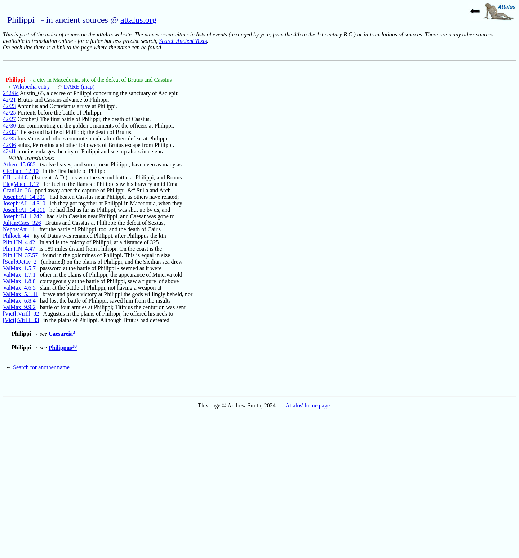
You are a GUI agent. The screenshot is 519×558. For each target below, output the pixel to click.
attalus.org (138, 19)
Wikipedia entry (31, 87)
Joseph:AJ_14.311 (24, 210)
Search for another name (41, 367)
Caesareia (62, 334)
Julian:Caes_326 (22, 223)
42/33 (9, 132)
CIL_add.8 (15, 177)
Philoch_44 (16, 236)
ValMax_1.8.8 (19, 281)
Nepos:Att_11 (19, 229)
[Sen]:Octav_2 (19, 262)
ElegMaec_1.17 (21, 184)
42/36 (9, 145)
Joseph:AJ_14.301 (24, 197)
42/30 (9, 125)
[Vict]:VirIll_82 (21, 314)
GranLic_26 (17, 190)
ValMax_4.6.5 (19, 288)
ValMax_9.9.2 (19, 307)
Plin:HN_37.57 (20, 255)
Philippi (16, 80)
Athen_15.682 (19, 164)
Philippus (63, 348)
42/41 (9, 151)
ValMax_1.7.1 (19, 275)
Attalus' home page (307, 405)
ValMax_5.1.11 (20, 294)
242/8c (11, 93)
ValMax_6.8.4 (19, 301)
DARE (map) (79, 87)
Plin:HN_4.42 (19, 242)
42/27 (9, 119)
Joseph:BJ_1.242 (22, 216)
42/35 (9, 138)
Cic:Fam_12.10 (21, 171)
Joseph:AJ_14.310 (24, 203)
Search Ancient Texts (183, 41)
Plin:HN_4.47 (19, 249)
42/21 (9, 100)
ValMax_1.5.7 (19, 268)
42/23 (9, 106)
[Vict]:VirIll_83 (21, 320)
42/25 (9, 113)
